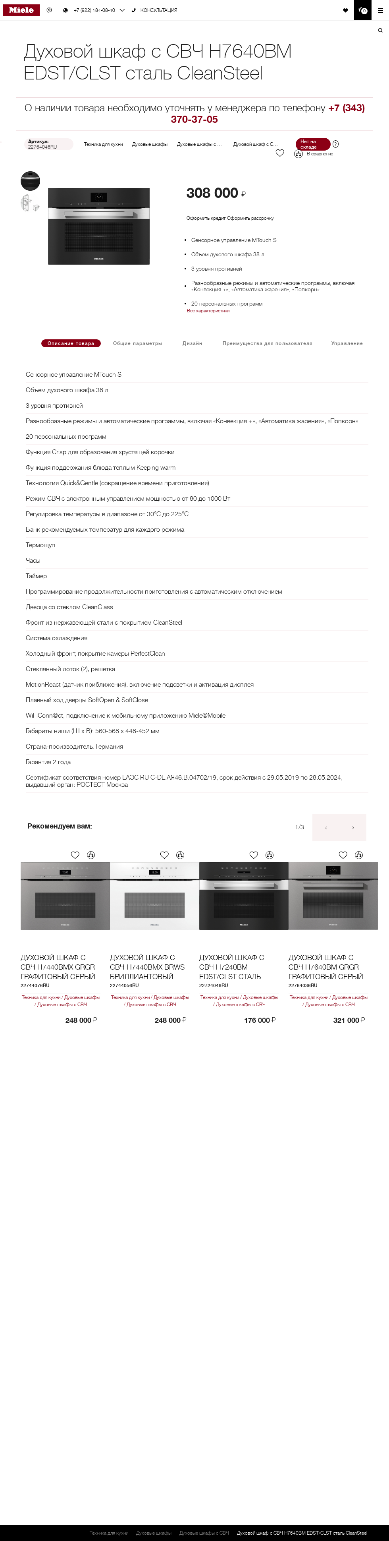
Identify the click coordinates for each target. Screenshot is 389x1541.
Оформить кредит (206, 218)
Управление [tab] (347, 343)
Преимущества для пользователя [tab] (268, 343)
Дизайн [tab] (192, 343)
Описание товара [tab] (71, 343)
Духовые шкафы (150, 144)
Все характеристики (208, 311)
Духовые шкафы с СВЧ (202, 144)
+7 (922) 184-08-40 (94, 10)
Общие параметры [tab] (137, 343)
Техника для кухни (103, 144)
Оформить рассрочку (250, 218)
